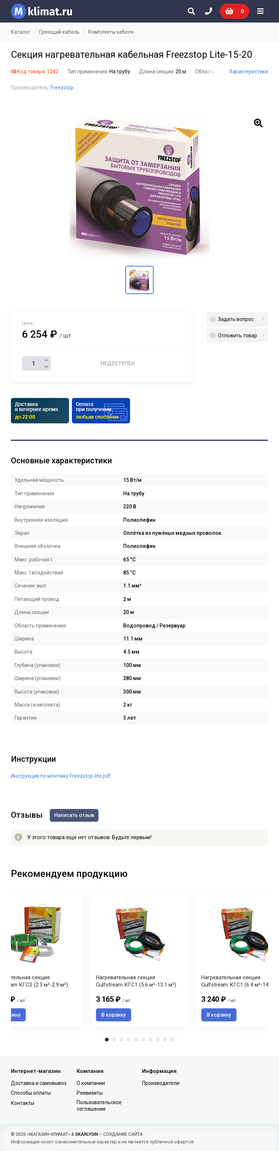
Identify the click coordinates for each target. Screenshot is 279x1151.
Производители (160, 1083)
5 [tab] (136, 1039)
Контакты (22, 1103)
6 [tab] (143, 1039)
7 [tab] (150, 1039)
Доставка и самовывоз (38, 1083)
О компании (91, 1083)
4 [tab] (128, 1039)
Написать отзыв (74, 815)
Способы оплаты (31, 1093)
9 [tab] (165, 1039)
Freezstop (62, 87)
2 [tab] (114, 1039)
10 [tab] (172, 1039)
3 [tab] (121, 1039)
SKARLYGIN (86, 1134)
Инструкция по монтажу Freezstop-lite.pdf (61, 776)
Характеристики (248, 71)
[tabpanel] (139, 959)
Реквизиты (90, 1093)
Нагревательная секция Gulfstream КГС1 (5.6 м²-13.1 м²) (136, 981)
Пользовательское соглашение (99, 1105)
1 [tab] (107, 1039)
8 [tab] (157, 1039)
